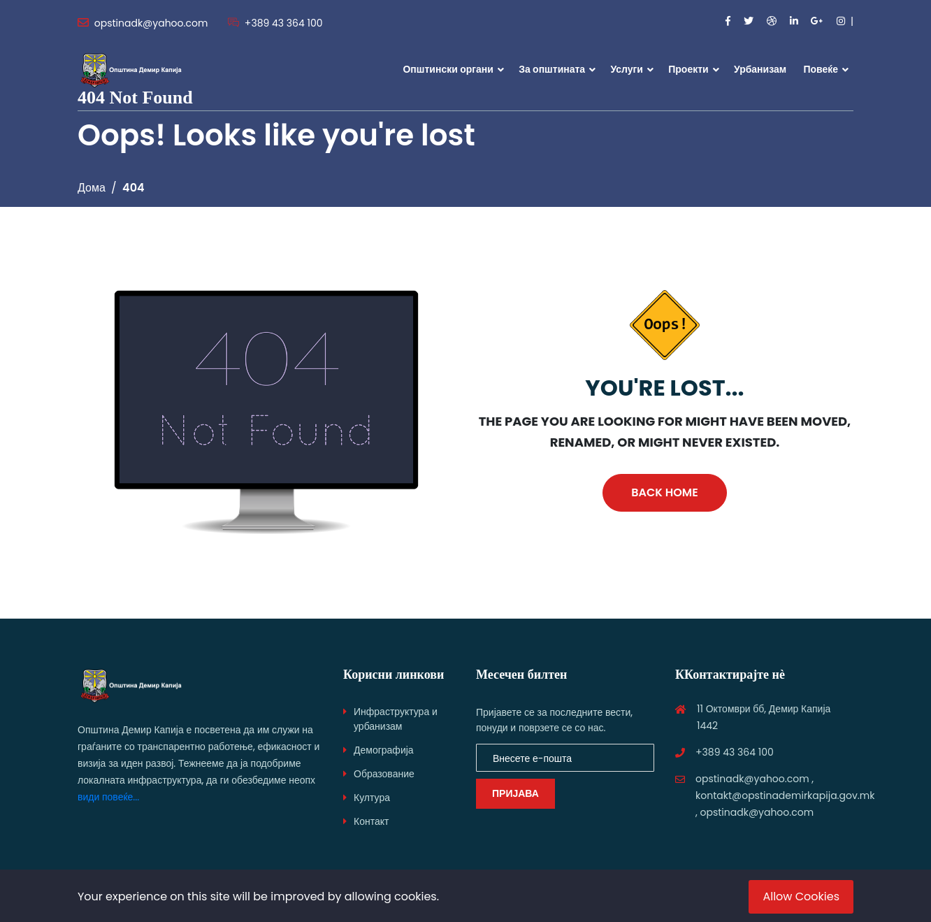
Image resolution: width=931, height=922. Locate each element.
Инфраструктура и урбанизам (396, 719)
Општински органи (448, 69)
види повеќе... (108, 797)
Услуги (626, 69)
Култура (372, 798)
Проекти (688, 69)
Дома (92, 188)
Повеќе (820, 69)
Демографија (384, 750)
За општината (552, 69)
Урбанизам (760, 69)
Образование (384, 774)
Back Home (664, 492)
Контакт (371, 821)
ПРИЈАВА (515, 793)
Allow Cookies (801, 896)
